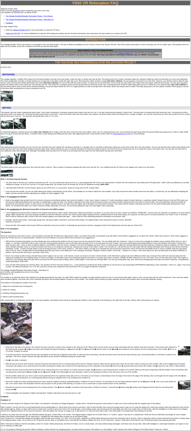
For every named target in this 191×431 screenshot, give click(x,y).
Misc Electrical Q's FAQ (122, 134)
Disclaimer (16, 11)
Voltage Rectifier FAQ (21, 30)
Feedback (9, 23)
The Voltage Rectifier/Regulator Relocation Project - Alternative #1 (30, 19)
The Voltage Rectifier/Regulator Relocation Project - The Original (29, 16)
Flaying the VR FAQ (13, 33)
